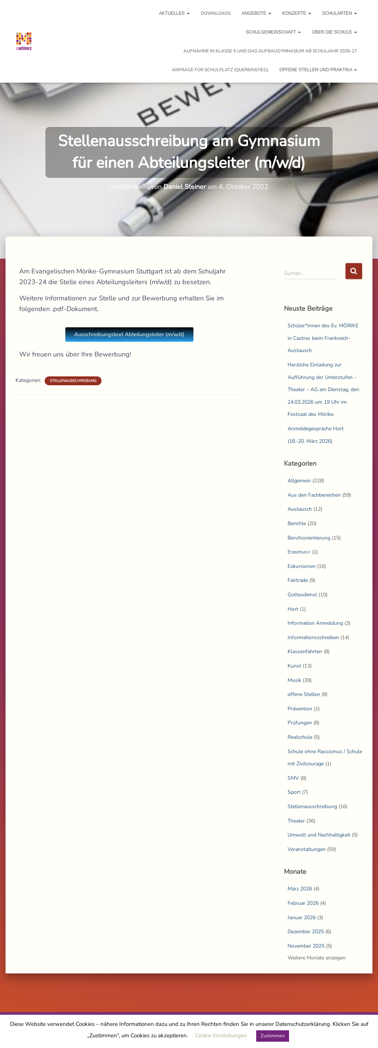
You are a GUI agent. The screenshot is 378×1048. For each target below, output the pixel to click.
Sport (294, 792)
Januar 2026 (302, 917)
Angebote (256, 13)
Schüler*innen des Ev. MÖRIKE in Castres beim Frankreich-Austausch (323, 338)
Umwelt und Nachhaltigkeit (319, 834)
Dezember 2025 (306, 931)
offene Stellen (304, 694)
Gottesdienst (302, 594)
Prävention (300, 708)
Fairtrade (298, 580)
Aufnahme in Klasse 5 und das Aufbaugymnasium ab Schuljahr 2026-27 (270, 51)
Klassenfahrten (305, 651)
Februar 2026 (303, 903)
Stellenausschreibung (73, 380)
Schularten (339, 13)
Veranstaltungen (307, 849)
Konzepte (296, 13)
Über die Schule (334, 32)
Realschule (300, 737)
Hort (293, 609)
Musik (294, 680)
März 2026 (300, 888)
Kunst (294, 665)
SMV (293, 778)
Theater (296, 820)
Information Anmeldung (315, 623)
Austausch (300, 509)
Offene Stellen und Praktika (318, 70)
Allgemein (299, 480)
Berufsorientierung (309, 537)
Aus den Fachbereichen (314, 495)
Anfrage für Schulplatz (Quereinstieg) (220, 70)
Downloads (216, 13)
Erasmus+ (299, 551)
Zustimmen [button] (273, 1036)
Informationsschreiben (313, 637)
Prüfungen (300, 722)
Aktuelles (174, 13)
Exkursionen (302, 566)
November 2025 (306, 945)
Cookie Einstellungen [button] (221, 1035)
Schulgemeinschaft (273, 32)
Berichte (297, 523)
